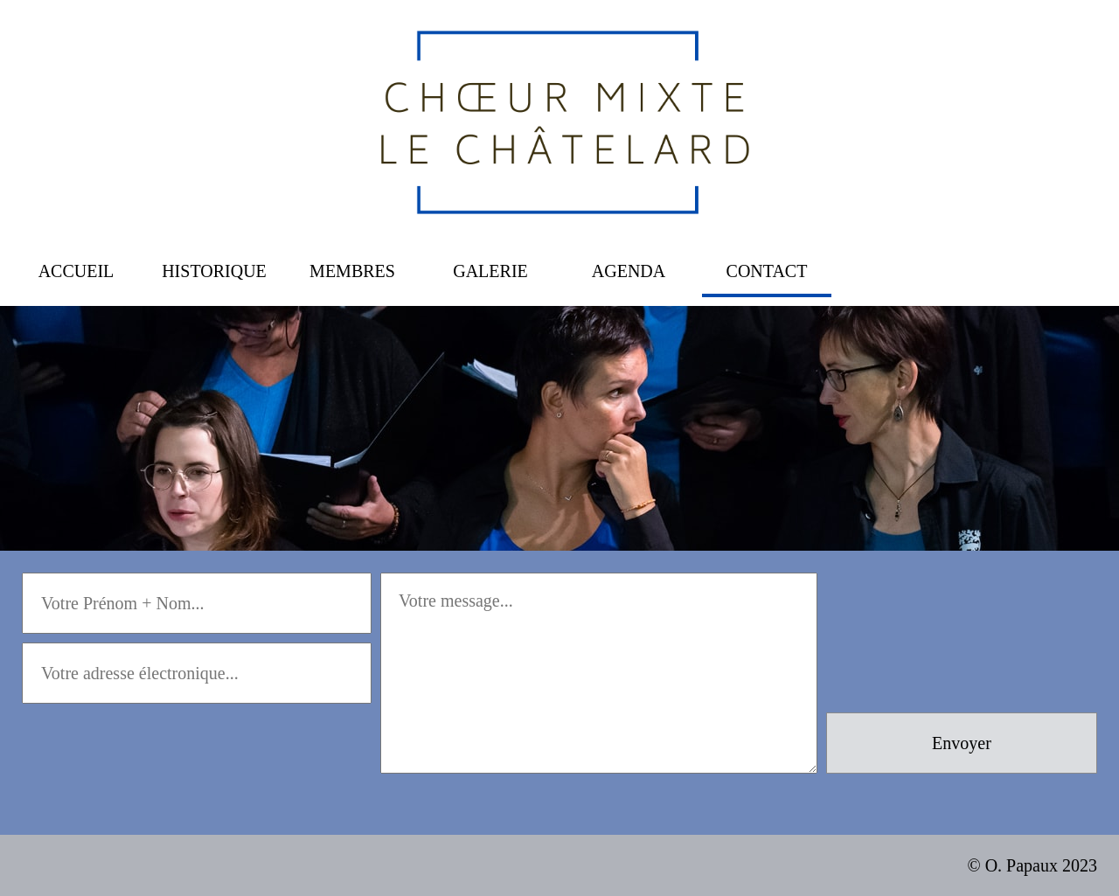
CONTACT (767, 271)
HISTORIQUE (214, 271)
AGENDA (628, 271)
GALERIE (490, 271)
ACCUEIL (76, 271)
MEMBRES (352, 271)
